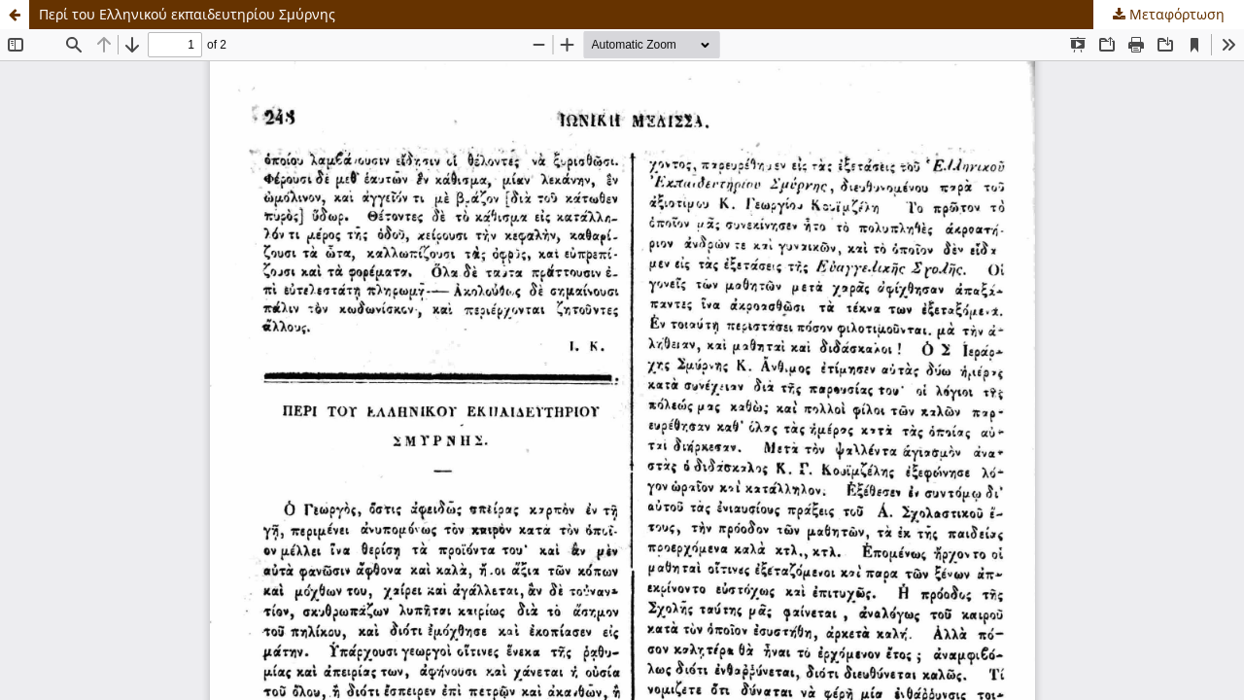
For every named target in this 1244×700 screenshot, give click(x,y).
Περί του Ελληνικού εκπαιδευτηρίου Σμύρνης (187, 14)
